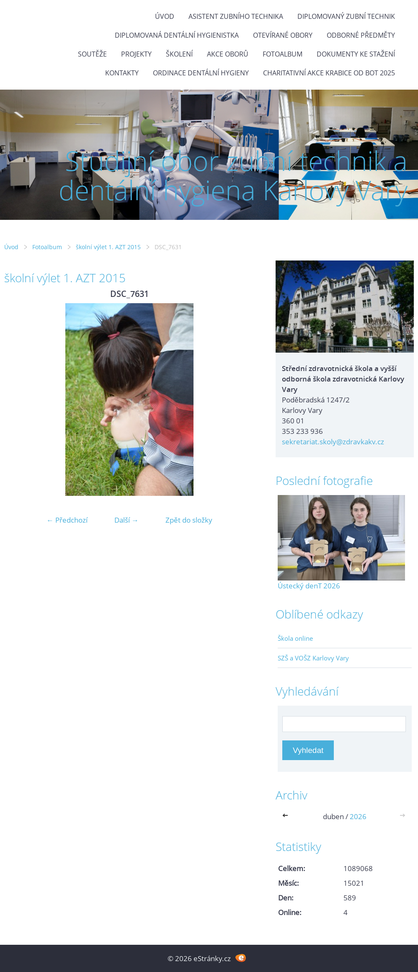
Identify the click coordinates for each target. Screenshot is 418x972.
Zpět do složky (188, 520)
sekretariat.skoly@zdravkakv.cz (333, 441)
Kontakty (122, 72)
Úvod (164, 16)
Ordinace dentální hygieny (201, 72)
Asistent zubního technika (235, 16)
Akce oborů (227, 54)
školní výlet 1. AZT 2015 (108, 247)
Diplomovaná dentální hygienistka (177, 35)
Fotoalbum (282, 54)
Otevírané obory (282, 35)
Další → (126, 520)
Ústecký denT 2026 (309, 585)
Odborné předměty (361, 35)
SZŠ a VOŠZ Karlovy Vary (313, 658)
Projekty (136, 54)
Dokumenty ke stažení (356, 54)
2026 (358, 816)
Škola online (295, 638)
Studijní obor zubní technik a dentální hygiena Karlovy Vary (233, 175)
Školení (179, 54)
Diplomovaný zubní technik (346, 16)
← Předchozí (67, 520)
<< (287, 816)
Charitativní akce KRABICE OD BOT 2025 (329, 72)
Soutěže (92, 54)
